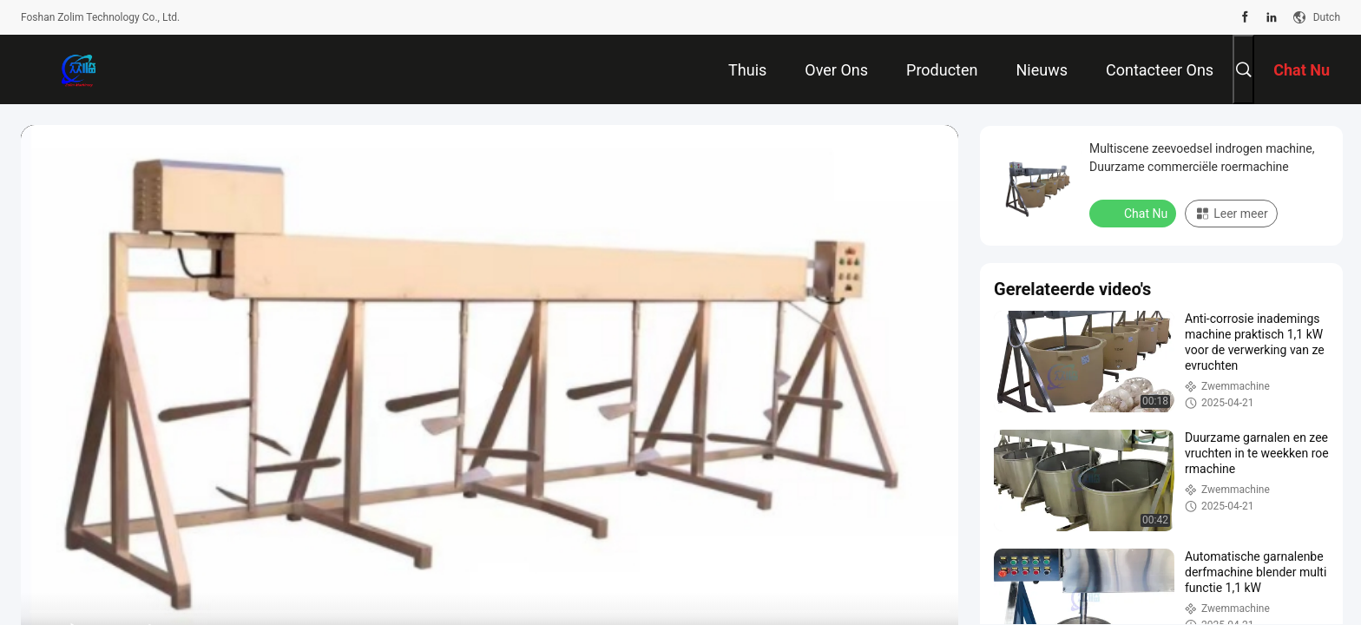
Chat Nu (1134, 212)
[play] (489, 389)
